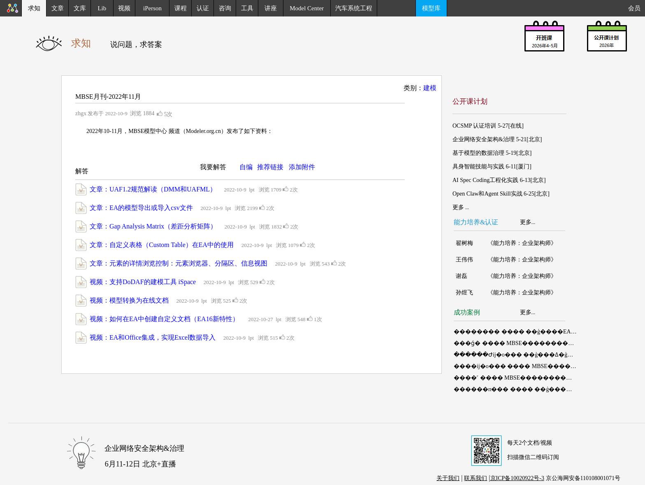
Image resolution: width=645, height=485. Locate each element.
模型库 (431, 8)
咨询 (225, 8)
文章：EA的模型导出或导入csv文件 (141, 207)
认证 (203, 8)
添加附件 (302, 166)
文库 (80, 8)
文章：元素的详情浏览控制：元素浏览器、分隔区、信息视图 (178, 263)
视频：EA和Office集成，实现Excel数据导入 (153, 337)
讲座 (270, 8)
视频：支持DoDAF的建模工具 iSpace (143, 281)
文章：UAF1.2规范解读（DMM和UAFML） (153, 189)
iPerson (152, 8)
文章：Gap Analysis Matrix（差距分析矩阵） (153, 226)
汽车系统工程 (353, 8)
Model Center (307, 8)
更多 (525, 222)
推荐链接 (270, 166)
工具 (247, 8)
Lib (101, 8)
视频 (124, 8)
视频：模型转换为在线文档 (129, 300)
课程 (180, 8)
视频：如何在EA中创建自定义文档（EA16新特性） (165, 318)
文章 (57, 8)
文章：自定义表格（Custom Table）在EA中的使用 (162, 244)
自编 (246, 166)
